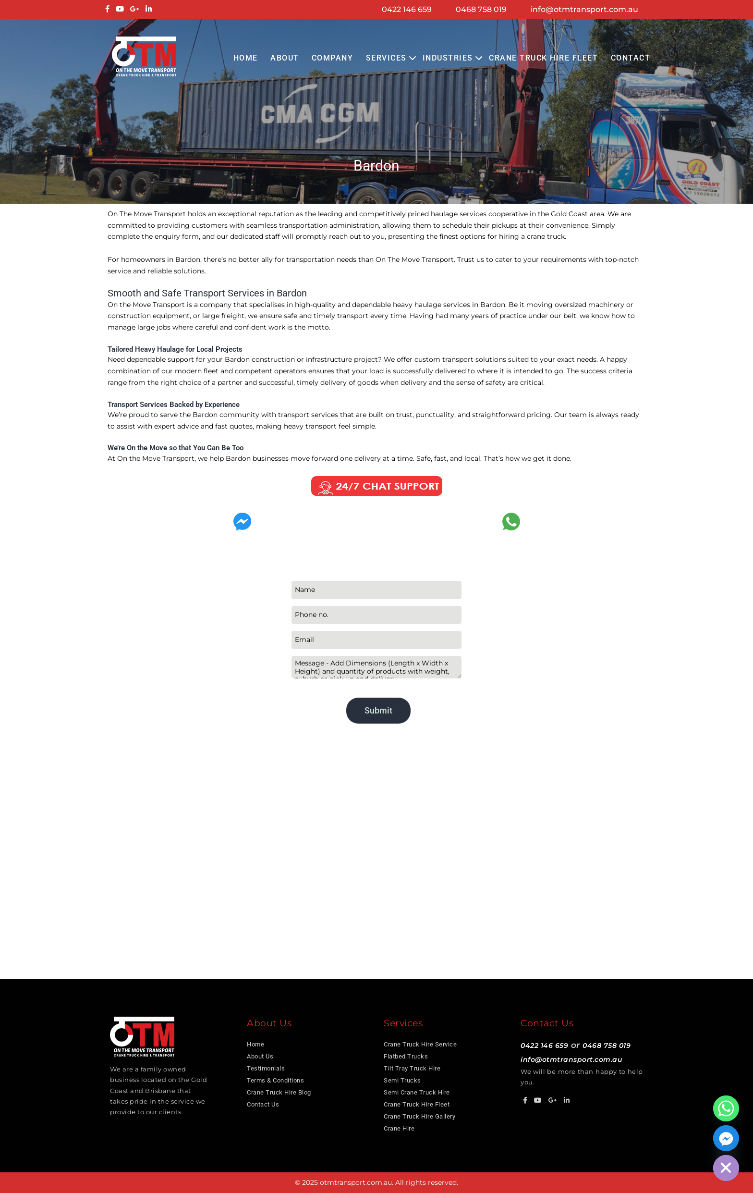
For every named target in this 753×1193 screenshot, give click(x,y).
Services (386, 57)
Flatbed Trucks (406, 1056)
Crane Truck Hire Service (420, 1044)
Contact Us (263, 1104)
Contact (631, 57)
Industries (448, 57)
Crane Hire (399, 1128)
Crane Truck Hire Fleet (543, 57)
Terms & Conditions (275, 1080)
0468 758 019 (481, 9)
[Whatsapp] (726, 1108)
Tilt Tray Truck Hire (412, 1068)
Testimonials (266, 1068)
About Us (260, 1056)
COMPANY (332, 57)
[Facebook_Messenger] (726, 1138)
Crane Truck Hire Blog (279, 1092)
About (284, 57)
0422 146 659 (407, 9)
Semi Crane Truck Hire (417, 1092)
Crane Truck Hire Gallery (419, 1116)
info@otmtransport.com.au (584, 9)
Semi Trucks (402, 1080)
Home (245, 57)
